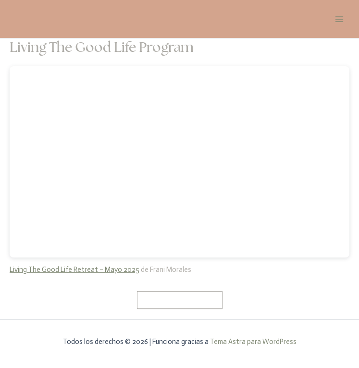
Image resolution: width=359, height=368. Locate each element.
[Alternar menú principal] (339, 19)
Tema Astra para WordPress (253, 341)
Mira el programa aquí (179, 299)
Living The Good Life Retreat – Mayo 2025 (74, 269)
